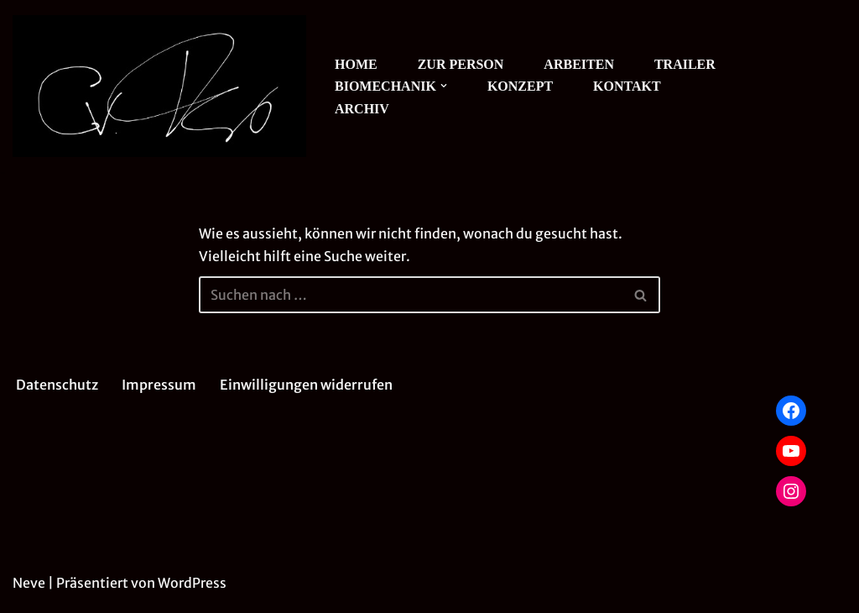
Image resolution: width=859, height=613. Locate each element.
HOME (356, 64)
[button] (443, 85)
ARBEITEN (579, 64)
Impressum (159, 384)
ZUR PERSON (461, 64)
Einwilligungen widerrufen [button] (306, 384)
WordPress (192, 582)
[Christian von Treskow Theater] (159, 86)
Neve (29, 582)
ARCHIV (362, 109)
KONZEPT (520, 86)
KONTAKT (627, 86)
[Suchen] (410, 294)
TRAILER (685, 64)
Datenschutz (57, 384)
